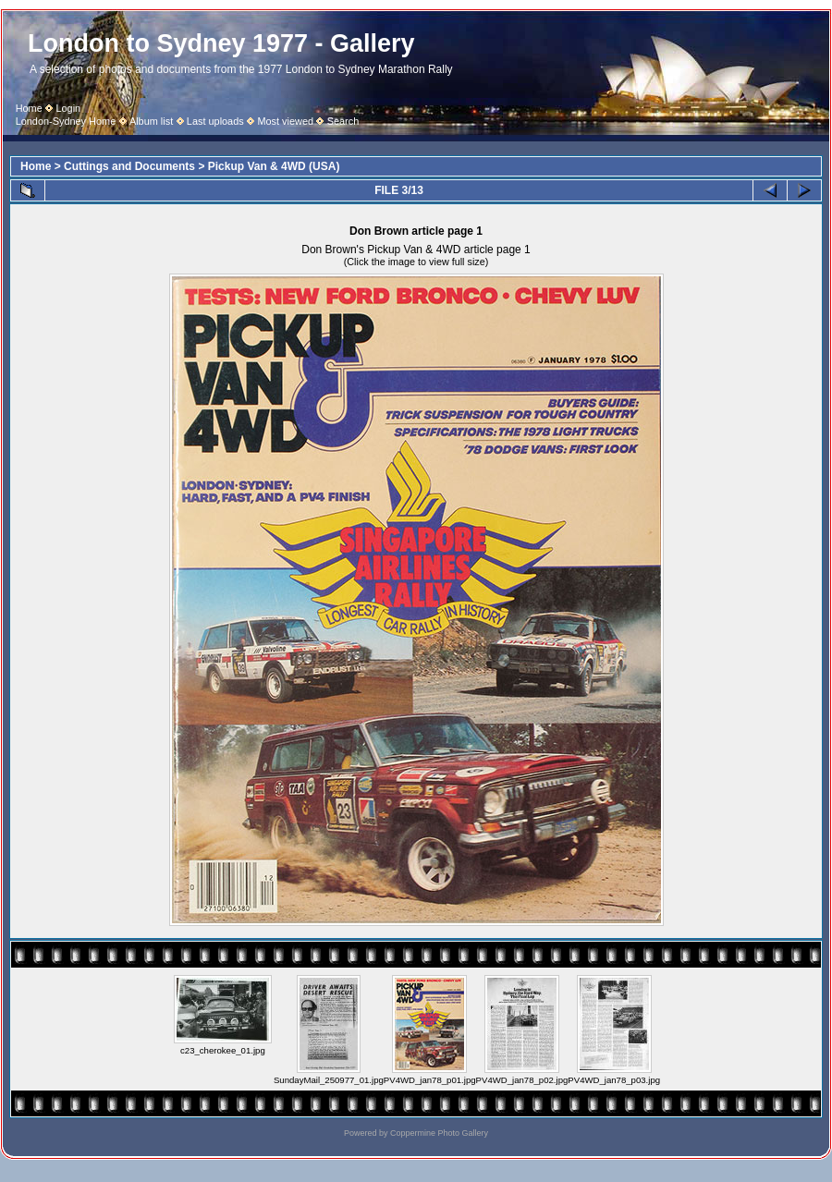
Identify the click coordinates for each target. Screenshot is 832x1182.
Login (67, 108)
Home (29, 108)
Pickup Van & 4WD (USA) (274, 166)
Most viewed (285, 121)
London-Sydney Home (66, 121)
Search (343, 121)
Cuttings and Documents (129, 166)
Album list (151, 121)
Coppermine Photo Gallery (439, 1133)
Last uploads (215, 121)
